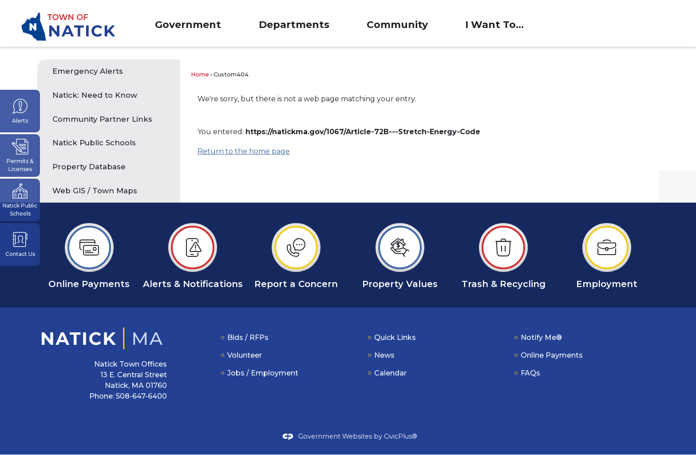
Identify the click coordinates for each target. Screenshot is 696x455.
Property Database (89, 167)
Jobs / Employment (262, 373)
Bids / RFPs (248, 338)
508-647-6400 (141, 396)
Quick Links (395, 338)
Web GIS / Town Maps (94, 191)
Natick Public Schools (94, 143)
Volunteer (244, 355)
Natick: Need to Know (95, 95)
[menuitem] (188, 23)
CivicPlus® (400, 437)
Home (200, 75)
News (384, 355)
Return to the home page (244, 152)
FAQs (530, 373)
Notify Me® (541, 338)
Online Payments (552, 355)
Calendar (390, 373)
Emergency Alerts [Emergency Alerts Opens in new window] (87, 71)
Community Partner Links (102, 119)
